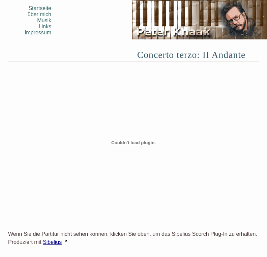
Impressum (38, 32)
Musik (44, 20)
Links (45, 26)
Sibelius (52, 242)
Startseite (39, 8)
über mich (39, 14)
